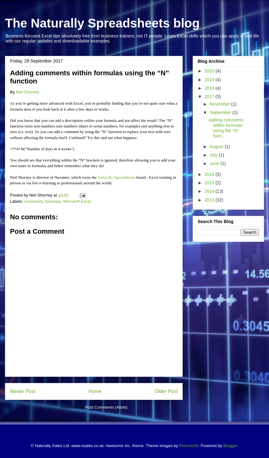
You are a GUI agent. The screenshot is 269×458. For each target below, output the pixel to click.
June (215, 163)
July (214, 154)
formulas (53, 201)
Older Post (166, 391)
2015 (210, 182)
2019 (210, 79)
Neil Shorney (27, 92)
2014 (210, 191)
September (221, 112)
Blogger (230, 445)
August (217, 146)
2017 (210, 96)
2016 (210, 174)
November (220, 104)
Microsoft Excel (77, 201)
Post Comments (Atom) (106, 407)
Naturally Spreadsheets (116, 177)
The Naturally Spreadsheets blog (102, 23)
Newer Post (22, 391)
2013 (210, 199)
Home (95, 391)
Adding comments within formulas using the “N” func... (226, 127)
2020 (210, 70)
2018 (210, 88)
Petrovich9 (188, 445)
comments (33, 201)
